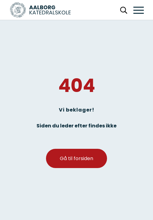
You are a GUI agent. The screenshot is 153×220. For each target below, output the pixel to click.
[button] (138, 10)
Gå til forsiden (76, 158)
